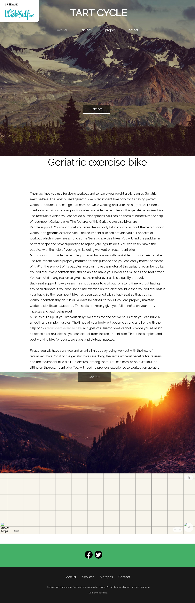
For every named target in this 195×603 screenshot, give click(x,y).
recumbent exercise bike (64, 328)
